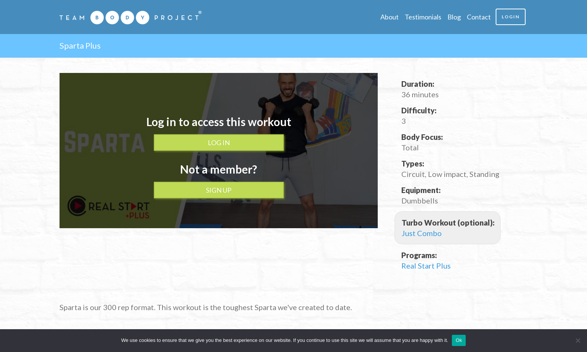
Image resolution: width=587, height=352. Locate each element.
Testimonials (423, 17)
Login (511, 16)
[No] (577, 340)
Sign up (218, 190)
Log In (219, 142)
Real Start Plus (426, 265)
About (389, 17)
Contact (479, 17)
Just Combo (422, 233)
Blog (454, 17)
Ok (459, 340)
